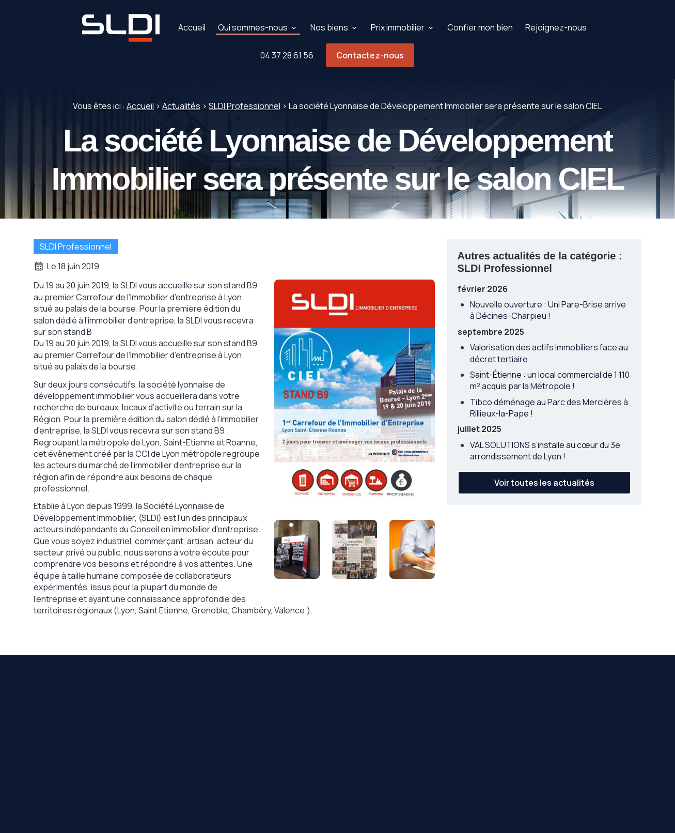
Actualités (181, 106)
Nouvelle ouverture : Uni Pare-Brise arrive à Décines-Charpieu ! (548, 310)
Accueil (192, 27)
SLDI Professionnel (244, 106)
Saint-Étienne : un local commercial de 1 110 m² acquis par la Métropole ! (550, 380)
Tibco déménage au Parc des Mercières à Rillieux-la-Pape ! (549, 407)
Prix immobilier (398, 27)
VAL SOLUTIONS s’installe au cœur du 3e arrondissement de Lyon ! (545, 450)
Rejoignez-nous (556, 27)
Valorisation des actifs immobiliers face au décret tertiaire (549, 353)
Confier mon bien (480, 27)
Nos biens (329, 27)
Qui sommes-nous (253, 27)
